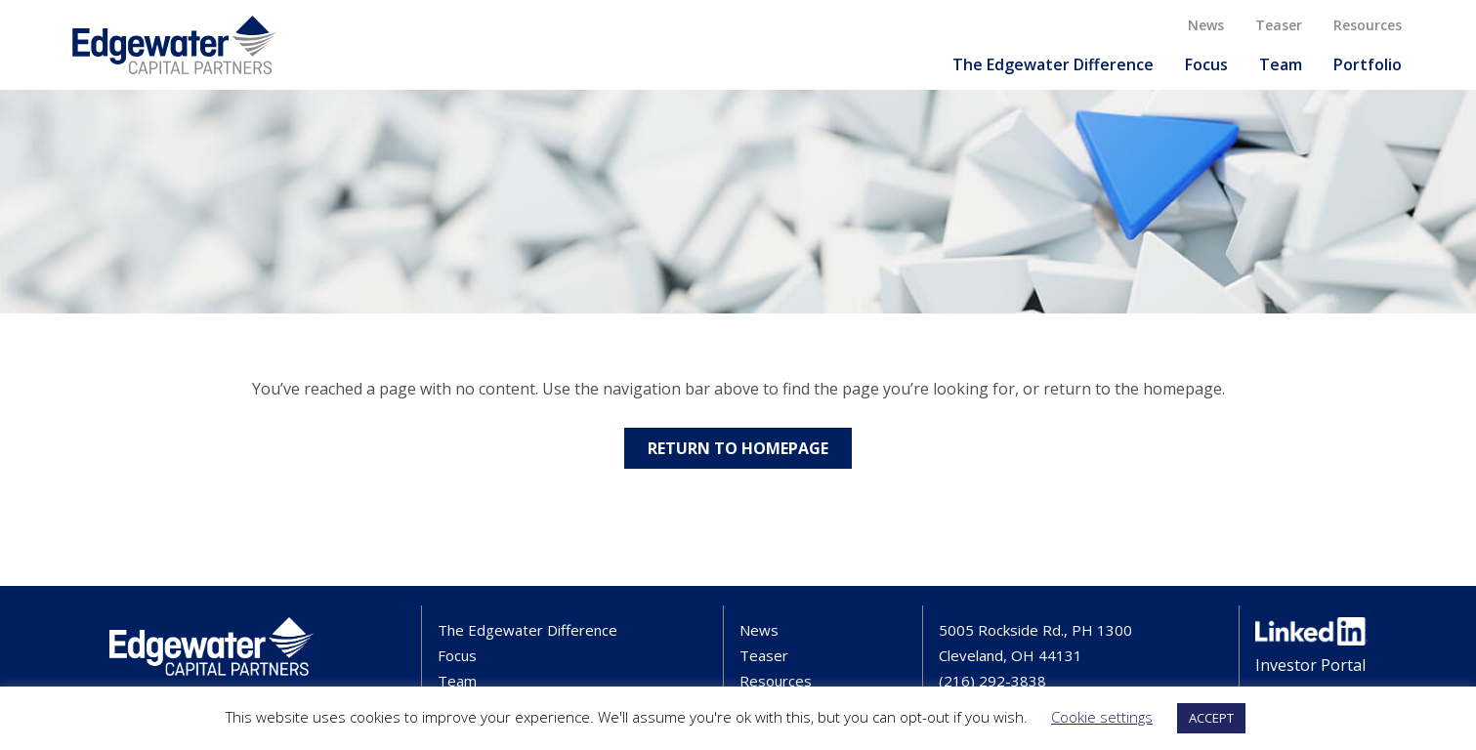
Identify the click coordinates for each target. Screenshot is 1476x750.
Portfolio (1367, 64)
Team (1280, 64)
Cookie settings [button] (1102, 717)
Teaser (1278, 25)
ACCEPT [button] (1211, 718)
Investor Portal (1310, 665)
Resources (1367, 25)
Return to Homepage (738, 448)
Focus (1206, 64)
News (1206, 25)
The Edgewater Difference (1053, 64)
